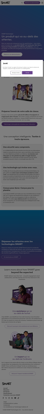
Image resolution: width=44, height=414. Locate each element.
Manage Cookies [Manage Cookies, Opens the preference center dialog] (16, 72)
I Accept (27, 72)
